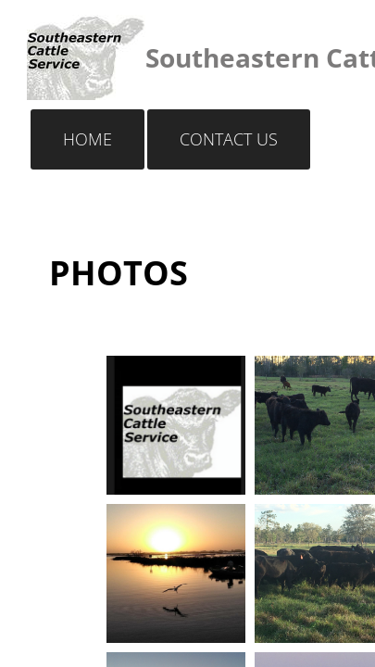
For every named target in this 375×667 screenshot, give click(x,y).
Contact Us (229, 139)
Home (87, 139)
